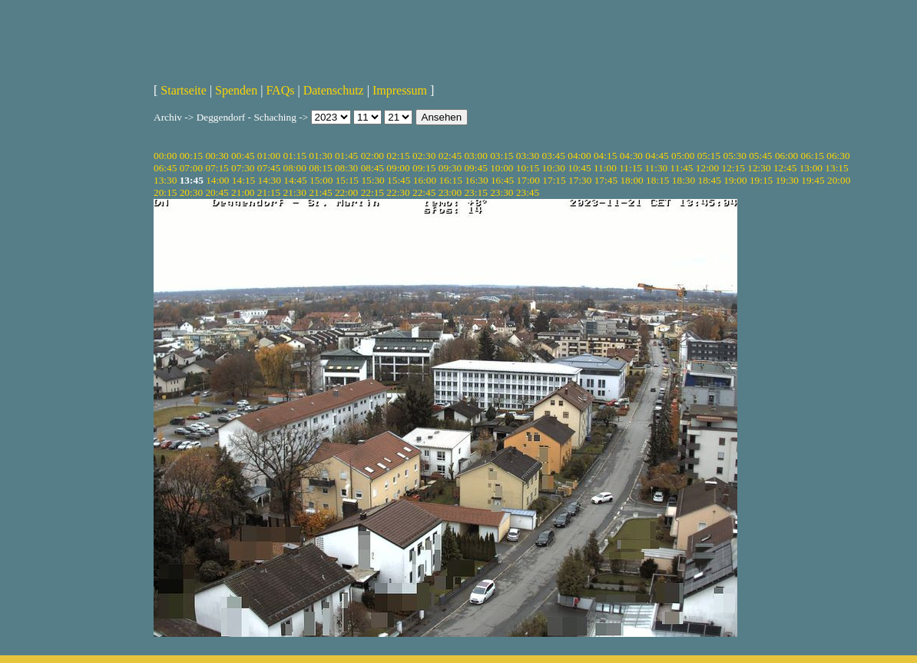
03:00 (475, 155)
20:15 (165, 192)
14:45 (294, 180)
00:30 (216, 155)
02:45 (450, 155)
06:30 (837, 155)
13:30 (165, 180)
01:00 (268, 155)
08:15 (320, 168)
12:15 (733, 168)
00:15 (191, 155)
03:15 (501, 155)
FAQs (280, 90)
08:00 (294, 168)
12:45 (784, 168)
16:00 (424, 180)
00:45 (242, 155)
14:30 (269, 180)
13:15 (836, 168)
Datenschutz (333, 90)
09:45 (475, 168)
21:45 (320, 192)
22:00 (346, 192)
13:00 (811, 168)
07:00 (191, 168)
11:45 (682, 168)
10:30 (553, 168)
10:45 (579, 168)
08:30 (346, 168)
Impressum (399, 90)
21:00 (242, 192)
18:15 (657, 180)
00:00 (165, 155)
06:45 (165, 168)
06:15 (812, 155)
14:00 (217, 180)
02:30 (423, 155)
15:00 (321, 180)
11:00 (605, 168)
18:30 (683, 180)
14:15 (243, 180)
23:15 (475, 192)
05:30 (734, 155)
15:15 (347, 180)
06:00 (786, 155)
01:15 (294, 155)
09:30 (450, 168)
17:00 (528, 180)
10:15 (527, 168)
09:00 (397, 168)
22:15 (372, 192)
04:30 (631, 155)
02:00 (372, 155)
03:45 (553, 155)
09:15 (423, 168)
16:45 (502, 180)
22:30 (397, 192)
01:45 (346, 155)
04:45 (656, 155)
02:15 (397, 155)
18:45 (709, 180)
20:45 (216, 192)
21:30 (294, 192)
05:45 (760, 155)
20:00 (838, 180)
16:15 (450, 180)
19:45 (812, 180)
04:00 (579, 155)
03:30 (527, 155)
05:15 (708, 155)
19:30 (787, 180)
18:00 (631, 180)
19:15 (761, 180)
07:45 (268, 168)
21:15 (268, 192)
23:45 (527, 192)
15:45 (398, 180)
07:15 (216, 168)
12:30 (758, 168)
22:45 (423, 192)
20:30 (191, 192)
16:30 (476, 180)
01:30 (320, 155)
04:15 (605, 155)
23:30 (501, 192)
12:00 (707, 168)
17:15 (553, 180)
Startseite (184, 90)
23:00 (450, 192)
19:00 (735, 180)
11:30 (655, 168)
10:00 (501, 168)
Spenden (236, 90)
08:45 (372, 168)
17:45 (605, 180)
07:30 (242, 168)
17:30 (579, 180)
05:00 (682, 155)
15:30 (372, 180)
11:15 (630, 168)
